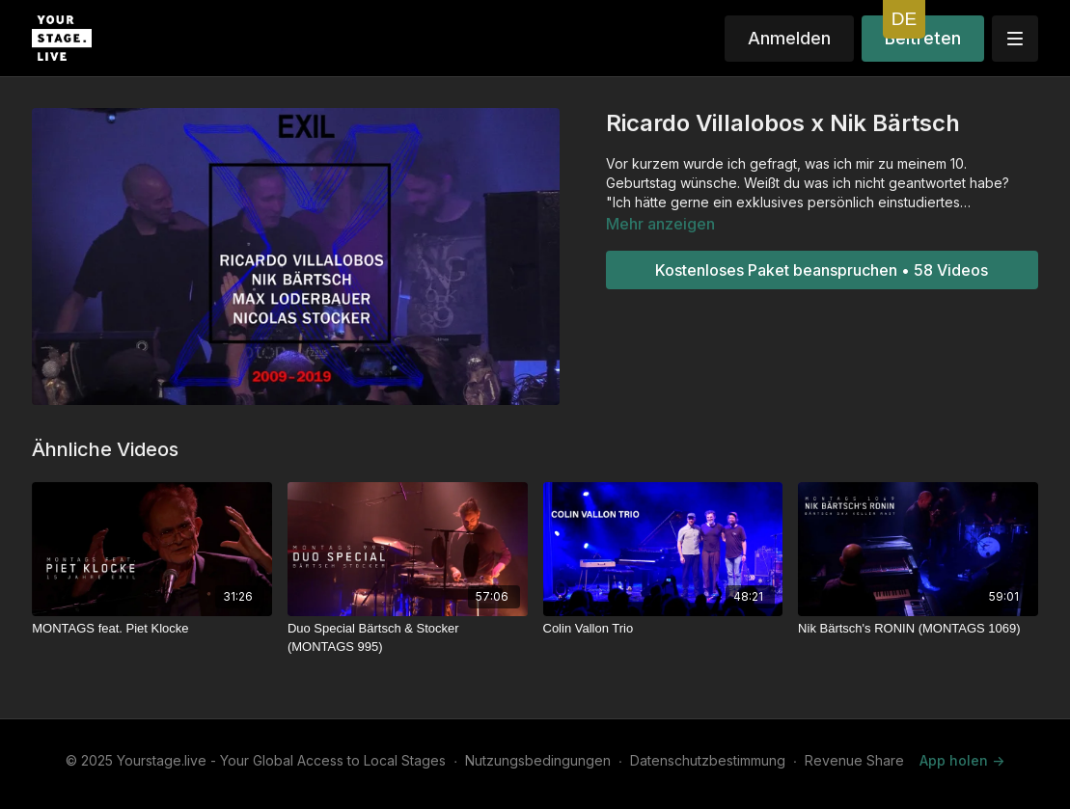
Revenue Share (854, 760)
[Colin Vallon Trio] (663, 628)
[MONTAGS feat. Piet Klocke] (152, 628)
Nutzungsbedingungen (538, 760)
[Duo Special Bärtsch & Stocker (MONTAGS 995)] (408, 638)
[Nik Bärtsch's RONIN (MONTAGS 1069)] (918, 628)
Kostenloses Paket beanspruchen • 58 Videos (821, 270)
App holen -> (961, 760)
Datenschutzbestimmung (707, 760)
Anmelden (789, 38)
